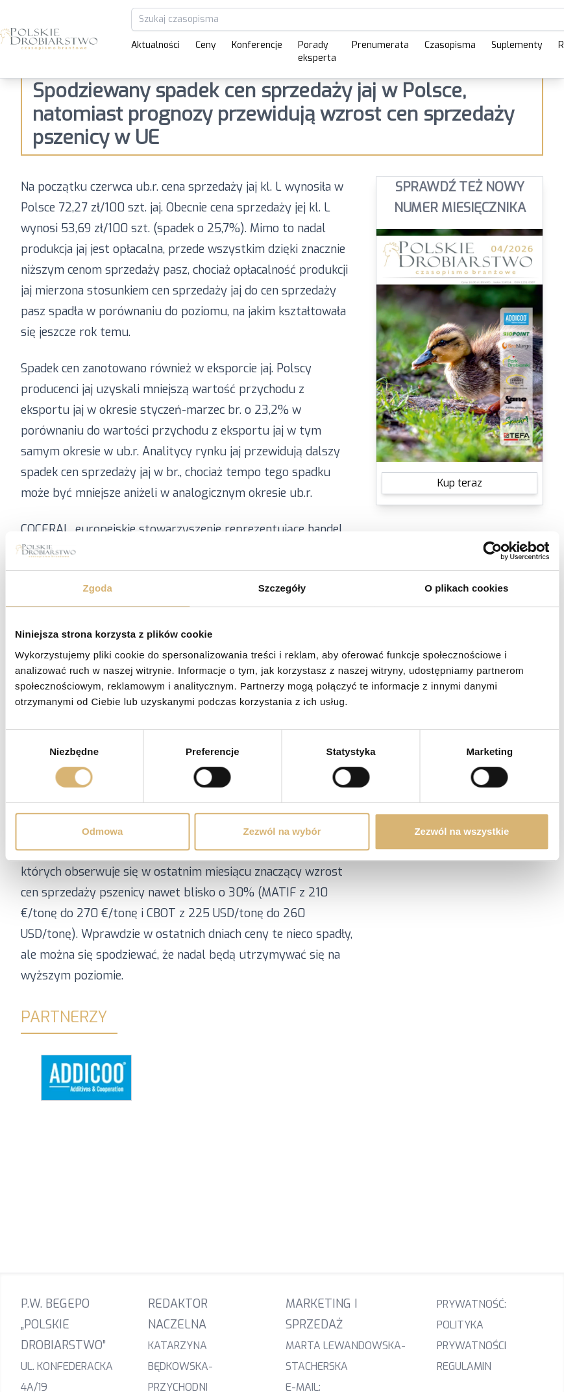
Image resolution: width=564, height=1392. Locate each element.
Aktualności (155, 45)
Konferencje (257, 45)
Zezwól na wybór (282, 831)
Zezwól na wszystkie (461, 831)
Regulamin (464, 1366)
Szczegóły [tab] (282, 588)
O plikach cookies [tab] (466, 588)
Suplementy (517, 45)
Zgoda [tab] (97, 588)
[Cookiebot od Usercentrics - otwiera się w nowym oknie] (492, 550)
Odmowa (102, 831)
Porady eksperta (317, 51)
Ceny (205, 45)
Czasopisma (450, 45)
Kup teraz (459, 483)
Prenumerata (380, 45)
